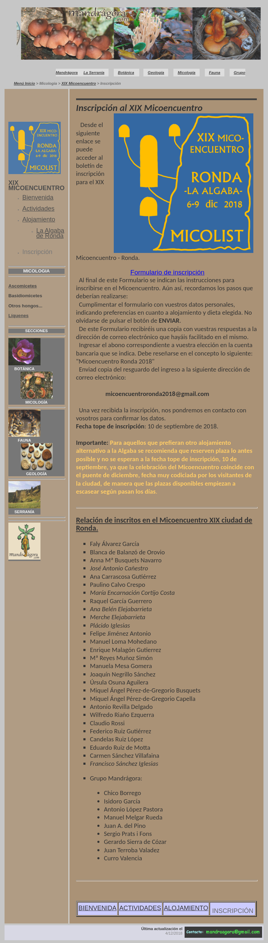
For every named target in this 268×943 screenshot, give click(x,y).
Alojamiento (38, 219)
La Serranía (93, 72)
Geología (156, 72)
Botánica (126, 72)
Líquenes (18, 315)
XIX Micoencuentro (78, 83)
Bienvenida (37, 197)
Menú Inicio (24, 83)
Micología (186, 72)
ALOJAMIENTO (186, 908)
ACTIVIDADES (140, 908)
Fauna (214, 72)
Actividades (38, 208)
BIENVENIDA (98, 908)
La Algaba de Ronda (50, 233)
